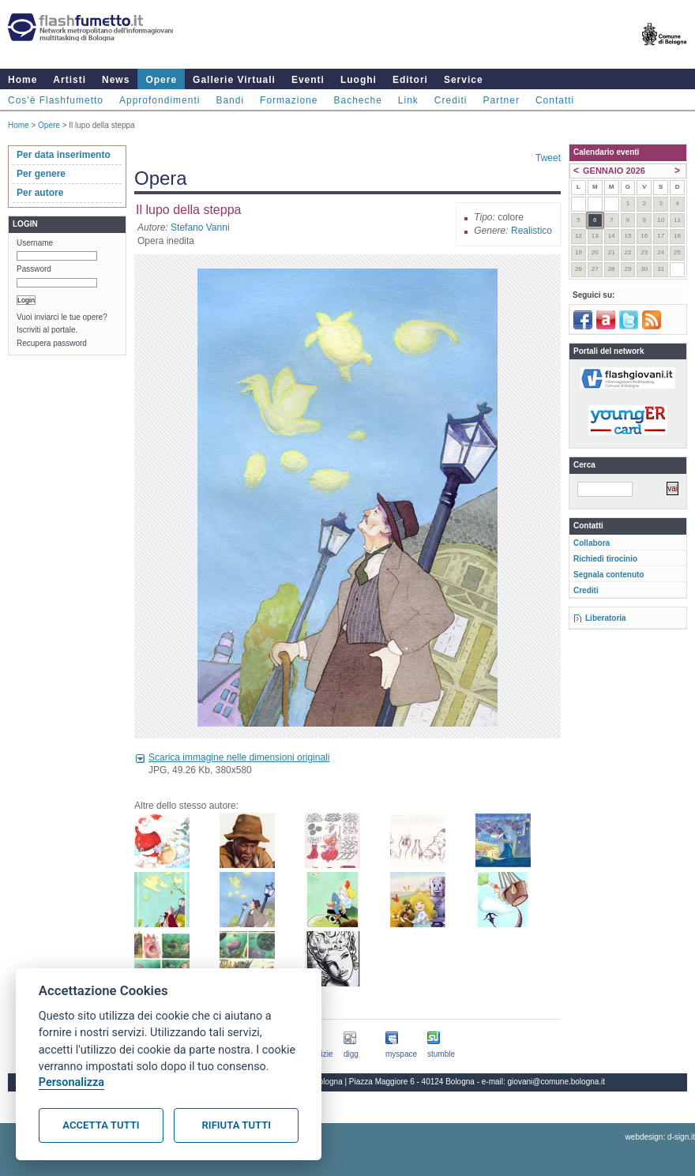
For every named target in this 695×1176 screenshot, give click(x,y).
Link (408, 100)
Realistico (531, 230)
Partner (501, 100)
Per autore (40, 192)
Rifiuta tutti (236, 1125)
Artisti (69, 79)
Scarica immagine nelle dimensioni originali (238, 757)
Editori (410, 79)
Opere (161, 79)
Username (35, 243)
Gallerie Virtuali (234, 79)
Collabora (591, 543)
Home (22, 79)
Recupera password (52, 343)
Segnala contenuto (608, 574)
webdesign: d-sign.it (660, 1137)
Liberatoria (605, 618)
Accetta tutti (100, 1125)
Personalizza (71, 1082)
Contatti (554, 100)
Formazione (288, 100)
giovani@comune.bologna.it (557, 1081)
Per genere (41, 173)
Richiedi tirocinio (605, 558)
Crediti (451, 100)
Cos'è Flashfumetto (55, 100)
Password (34, 269)
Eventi (308, 79)
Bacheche (357, 100)
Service (463, 79)
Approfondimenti (159, 100)
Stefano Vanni (200, 227)
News (116, 79)
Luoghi (358, 79)
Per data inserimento (64, 154)
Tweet (548, 157)
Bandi (230, 100)
